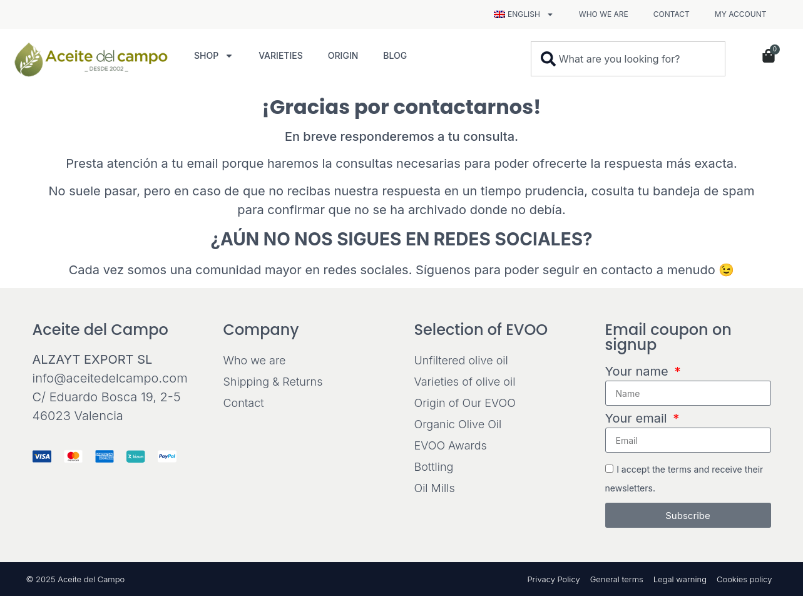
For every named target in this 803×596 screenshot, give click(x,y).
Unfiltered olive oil (461, 360)
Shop (213, 55)
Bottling (434, 466)
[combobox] (628, 58)
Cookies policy (744, 579)
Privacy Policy (553, 579)
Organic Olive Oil (458, 424)
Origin (343, 55)
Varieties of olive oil (465, 381)
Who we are (603, 14)
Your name (638, 372)
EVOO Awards (450, 445)
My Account (741, 14)
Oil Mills (434, 488)
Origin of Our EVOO (465, 402)
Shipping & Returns (273, 381)
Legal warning (680, 579)
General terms (616, 579)
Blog (395, 55)
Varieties (280, 55)
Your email (638, 419)
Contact (671, 14)
